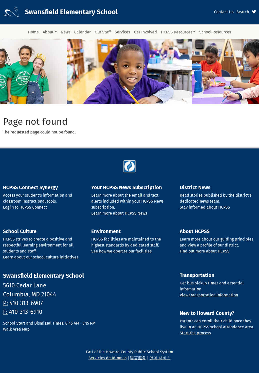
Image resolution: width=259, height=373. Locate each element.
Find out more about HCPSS (205, 251)
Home (33, 32)
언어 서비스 (160, 358)
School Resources (215, 32)
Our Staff (103, 32)
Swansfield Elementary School (71, 12)
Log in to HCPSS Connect (25, 207)
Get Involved (145, 32)
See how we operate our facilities (121, 251)
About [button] (48, 32)
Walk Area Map (16, 329)
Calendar (82, 32)
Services (122, 32)
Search (242, 11)
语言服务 (138, 358)
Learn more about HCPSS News (119, 213)
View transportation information (209, 295)
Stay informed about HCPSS (205, 207)
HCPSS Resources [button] (176, 32)
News (65, 32)
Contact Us (224, 11)
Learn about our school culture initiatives (40, 257)
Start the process (195, 333)
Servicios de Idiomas (107, 358)
